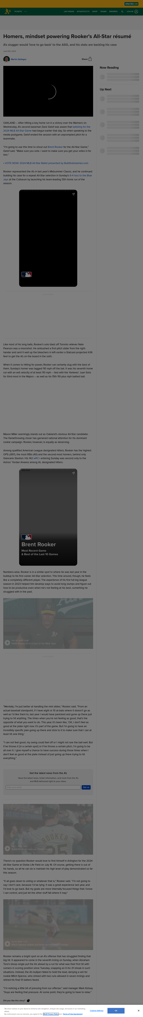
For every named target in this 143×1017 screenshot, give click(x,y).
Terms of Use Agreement (72, 1014)
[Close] (139, 1011)
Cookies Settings (96, 1010)
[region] (71, 1011)
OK (116, 1010)
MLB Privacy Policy (50, 1014)
